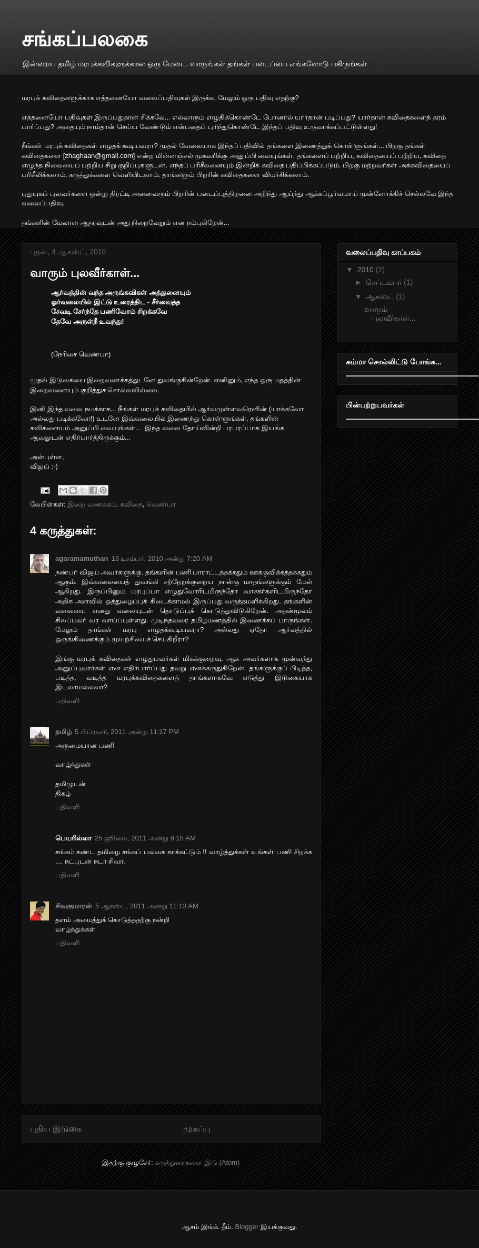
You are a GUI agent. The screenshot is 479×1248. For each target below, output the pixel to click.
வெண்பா (161, 504)
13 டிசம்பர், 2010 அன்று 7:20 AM (161, 558)
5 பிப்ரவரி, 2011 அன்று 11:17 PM (127, 732)
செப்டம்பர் (385, 282)
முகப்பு (197, 1128)
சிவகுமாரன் (73, 906)
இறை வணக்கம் (91, 504)
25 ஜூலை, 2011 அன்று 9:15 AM (145, 838)
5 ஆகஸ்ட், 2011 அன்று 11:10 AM (146, 906)
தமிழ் (63, 732)
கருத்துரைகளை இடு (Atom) (197, 1162)
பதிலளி (67, 701)
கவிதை (131, 504)
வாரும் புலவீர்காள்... (84, 273)
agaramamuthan (81, 558)
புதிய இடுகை (56, 1128)
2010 (366, 269)
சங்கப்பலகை (85, 39)
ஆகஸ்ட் (381, 296)
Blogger (247, 1227)
